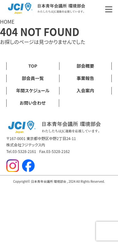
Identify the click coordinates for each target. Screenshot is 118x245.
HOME (7, 21)
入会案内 (85, 90)
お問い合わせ (33, 103)
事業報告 (85, 78)
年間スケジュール (32, 90)
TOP (32, 66)
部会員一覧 (33, 78)
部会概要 (85, 66)
